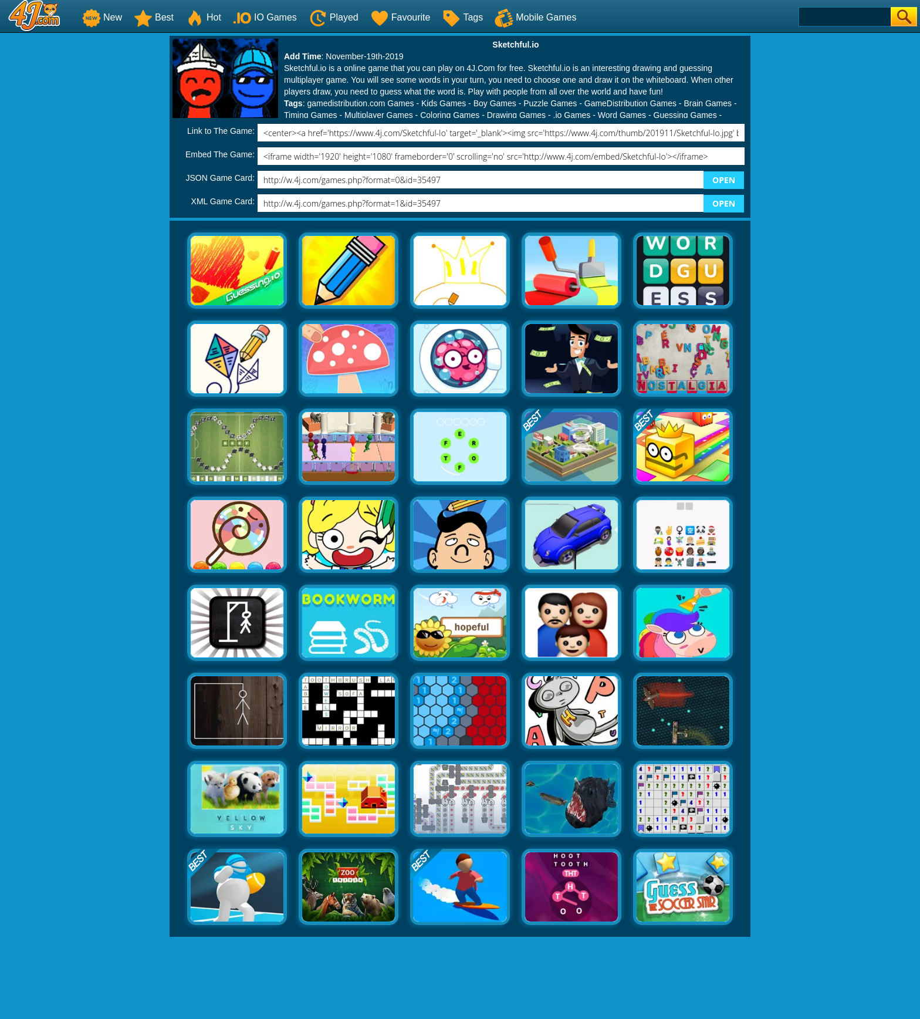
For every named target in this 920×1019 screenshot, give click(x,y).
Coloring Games (449, 115)
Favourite (400, 17)
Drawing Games (516, 115)
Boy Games (494, 103)
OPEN (723, 179)
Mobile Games (535, 17)
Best (154, 17)
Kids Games (443, 103)
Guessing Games (685, 115)
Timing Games (310, 115)
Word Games (622, 115)
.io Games (572, 115)
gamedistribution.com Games (360, 103)
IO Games (265, 17)
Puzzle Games (550, 103)
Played (333, 17)
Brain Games (708, 103)
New (102, 17)
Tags (462, 17)
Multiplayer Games (378, 115)
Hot (203, 17)
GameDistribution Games (630, 103)
